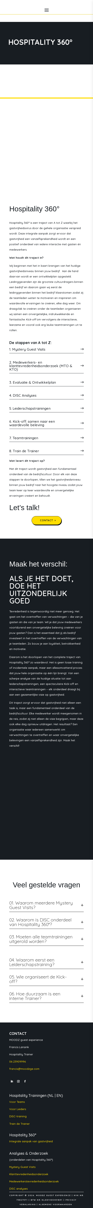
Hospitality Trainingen (27, 1095)
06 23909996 (17, 1061)
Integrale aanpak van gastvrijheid (31, 1141)
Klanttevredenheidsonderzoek (28, 1174)
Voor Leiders (17, 1109)
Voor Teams (17, 1101)
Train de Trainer (19, 1123)
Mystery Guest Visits (22, 1167)
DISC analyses (18, 1188)
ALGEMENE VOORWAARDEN (55, 1204)
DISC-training (18, 1116)
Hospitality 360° (22, 1135)
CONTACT (46, 520)
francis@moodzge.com (24, 1068)
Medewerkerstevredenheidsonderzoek (34, 1181)
